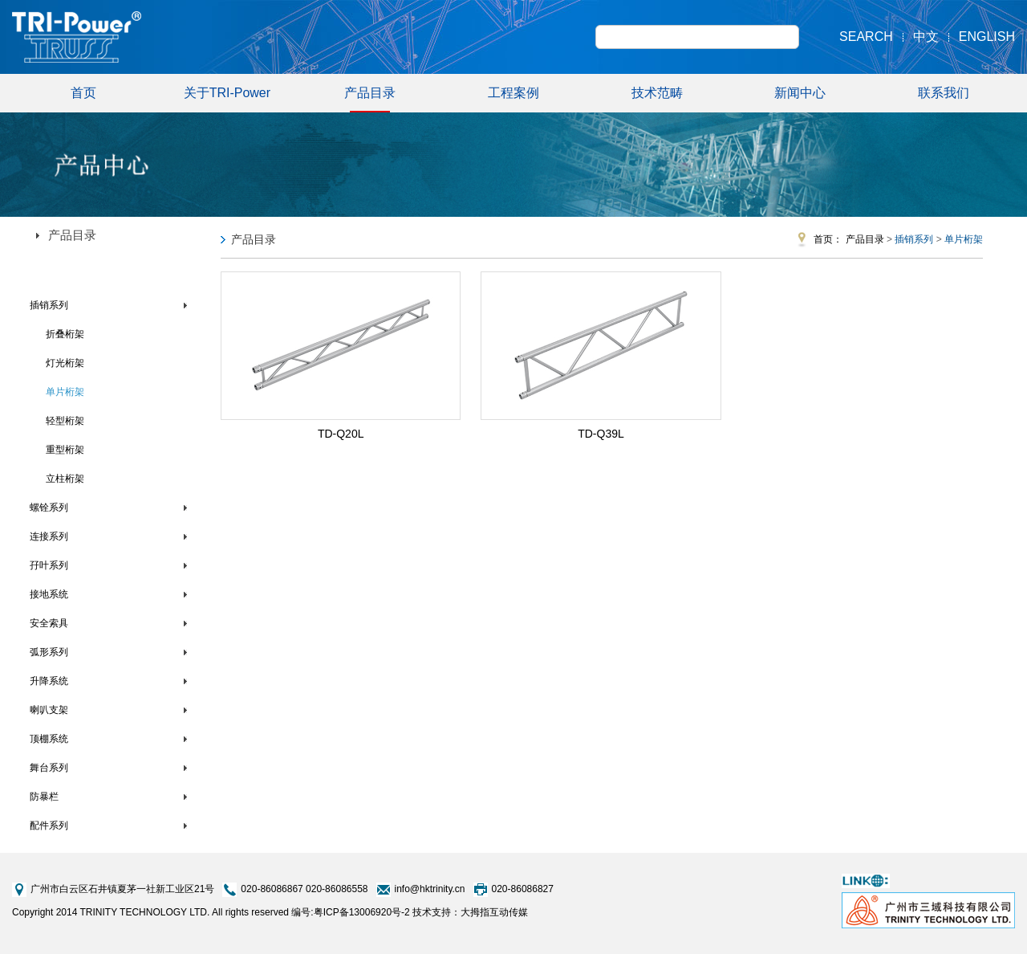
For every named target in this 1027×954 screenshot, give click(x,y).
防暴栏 (44, 796)
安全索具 (49, 623)
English (987, 36)
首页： (828, 239)
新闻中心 (800, 93)
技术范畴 (657, 93)
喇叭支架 (49, 710)
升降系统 (49, 681)
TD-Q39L (601, 433)
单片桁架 (65, 392)
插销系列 (49, 305)
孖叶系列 (49, 565)
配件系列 (49, 825)
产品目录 (370, 99)
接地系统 (49, 594)
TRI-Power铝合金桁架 (77, 272)
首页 (83, 93)
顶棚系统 (49, 738)
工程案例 (513, 93)
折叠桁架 (65, 334)
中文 (926, 36)
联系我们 (943, 93)
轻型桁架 (65, 420)
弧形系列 (49, 652)
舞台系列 (49, 767)
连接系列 (49, 536)
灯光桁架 (65, 363)
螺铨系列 (49, 507)
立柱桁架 (65, 478)
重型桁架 (65, 449)
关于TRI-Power (227, 93)
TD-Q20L (341, 433)
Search (866, 36)
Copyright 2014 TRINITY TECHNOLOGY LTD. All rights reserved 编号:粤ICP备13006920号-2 (211, 912)
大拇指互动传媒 (494, 912)
